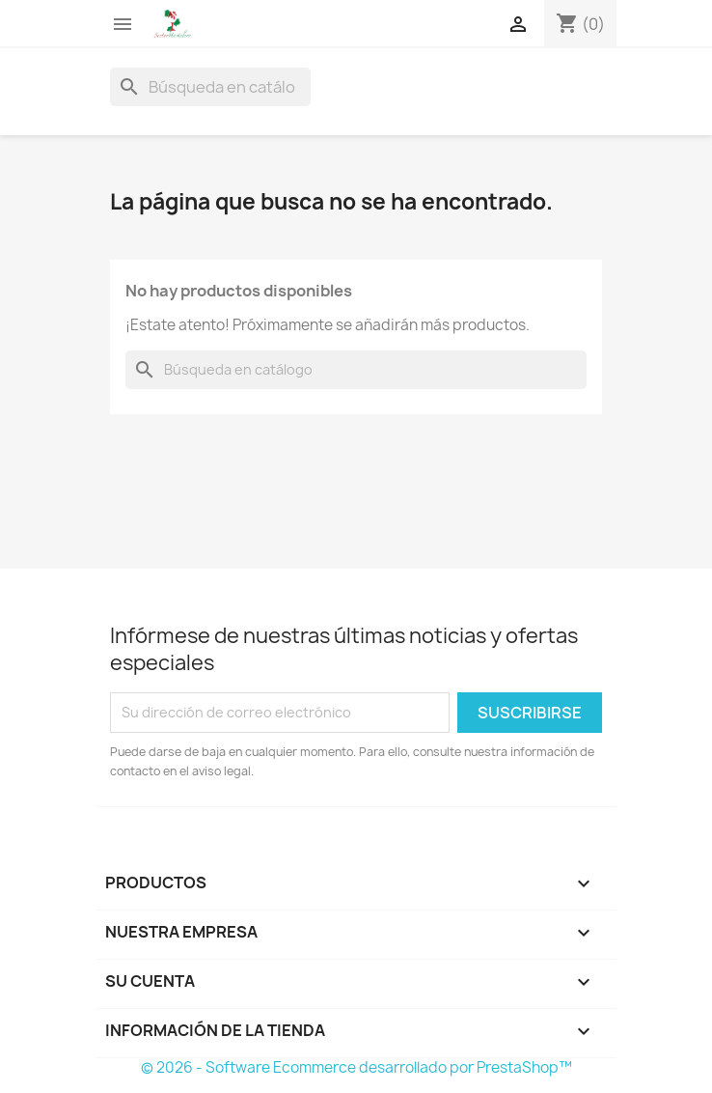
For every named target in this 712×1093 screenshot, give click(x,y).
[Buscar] (210, 87)
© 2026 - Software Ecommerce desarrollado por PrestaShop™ (356, 1067)
